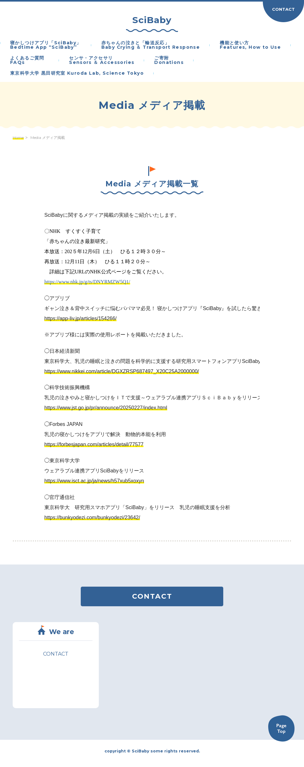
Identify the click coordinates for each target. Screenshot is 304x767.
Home (18, 138)
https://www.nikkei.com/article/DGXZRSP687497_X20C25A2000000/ (121, 371)
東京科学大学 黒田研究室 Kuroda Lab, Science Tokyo (77, 73)
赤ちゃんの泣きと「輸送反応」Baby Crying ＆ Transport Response (150, 45)
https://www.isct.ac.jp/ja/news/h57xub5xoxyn (94, 480)
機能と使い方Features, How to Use (250, 45)
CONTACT (283, 9)
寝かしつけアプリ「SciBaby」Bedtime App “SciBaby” (45, 45)
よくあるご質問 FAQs (29, 60)
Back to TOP (281, 728)
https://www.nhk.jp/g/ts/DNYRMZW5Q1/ (87, 281)
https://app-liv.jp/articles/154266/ (80, 318)
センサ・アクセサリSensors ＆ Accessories (101, 60)
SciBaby (152, 20)
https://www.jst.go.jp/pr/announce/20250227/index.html (105, 407)
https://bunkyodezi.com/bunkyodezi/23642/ (92, 517)
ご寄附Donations (169, 60)
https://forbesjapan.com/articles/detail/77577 (93, 444)
